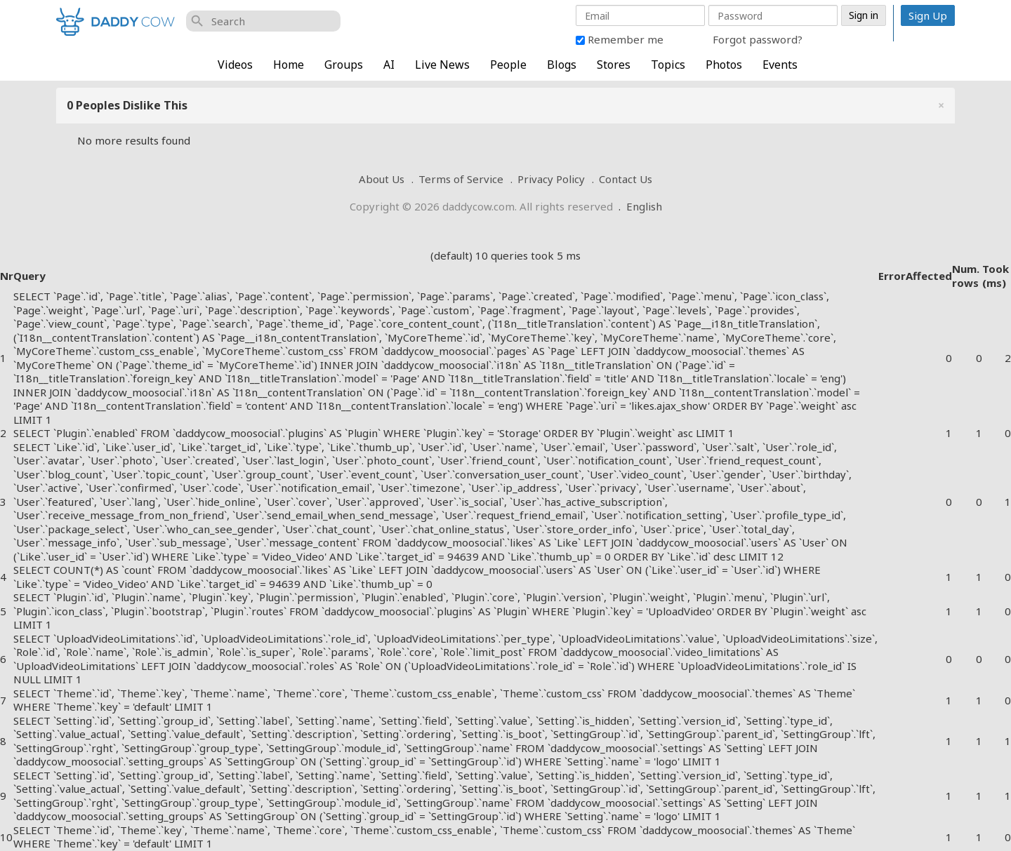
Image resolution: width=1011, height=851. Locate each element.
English (644, 206)
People (508, 64)
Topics (668, 64)
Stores (613, 64)
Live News (442, 64)
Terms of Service (460, 179)
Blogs (561, 64)
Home (288, 64)
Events (780, 64)
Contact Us (625, 179)
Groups (343, 64)
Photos (724, 64)
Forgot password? (757, 39)
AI (389, 64)
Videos (235, 64)
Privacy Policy (551, 179)
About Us (381, 179)
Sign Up (927, 15)
